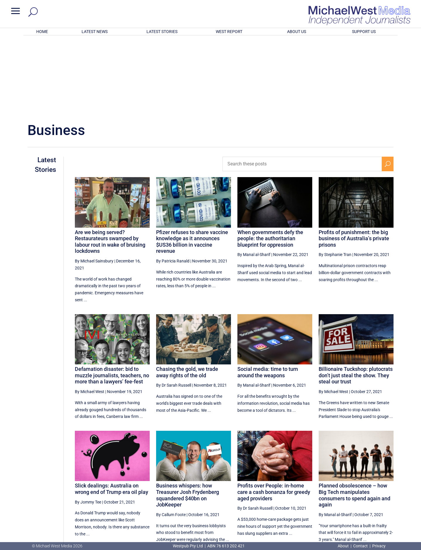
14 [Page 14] (315, 489)
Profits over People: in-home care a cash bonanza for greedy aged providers (273, 415)
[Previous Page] (301, 488)
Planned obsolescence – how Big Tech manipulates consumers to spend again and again (354, 418)
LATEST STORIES (161, 31)
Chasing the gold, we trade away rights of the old (187, 295)
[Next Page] (387, 488)
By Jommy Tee (88, 425)
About (344, 546)
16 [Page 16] (344, 489)
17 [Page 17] (359, 489)
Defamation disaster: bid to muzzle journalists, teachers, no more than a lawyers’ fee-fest (112, 298)
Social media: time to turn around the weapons (267, 295)
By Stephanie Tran (335, 178)
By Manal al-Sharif (253, 178)
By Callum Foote (171, 438)
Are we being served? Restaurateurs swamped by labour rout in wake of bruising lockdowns (110, 165)
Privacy (379, 546)
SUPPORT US (364, 31)
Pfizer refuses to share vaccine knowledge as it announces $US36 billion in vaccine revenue (192, 165)
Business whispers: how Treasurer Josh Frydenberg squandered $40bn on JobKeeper (187, 418)
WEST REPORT (229, 31)
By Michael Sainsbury (94, 184)
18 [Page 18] (374, 489)
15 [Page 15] (329, 489)
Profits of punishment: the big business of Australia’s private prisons (354, 162)
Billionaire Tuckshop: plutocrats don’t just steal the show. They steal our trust (356, 298)
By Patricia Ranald (172, 184)
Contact (360, 546)
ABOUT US (296, 31)
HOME (42, 31)
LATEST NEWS (95, 31)
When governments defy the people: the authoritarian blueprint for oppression (270, 162)
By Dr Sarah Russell (173, 308)
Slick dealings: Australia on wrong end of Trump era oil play (111, 412)
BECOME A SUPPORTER (390, 510)
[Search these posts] (302, 87)
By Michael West (89, 315)
